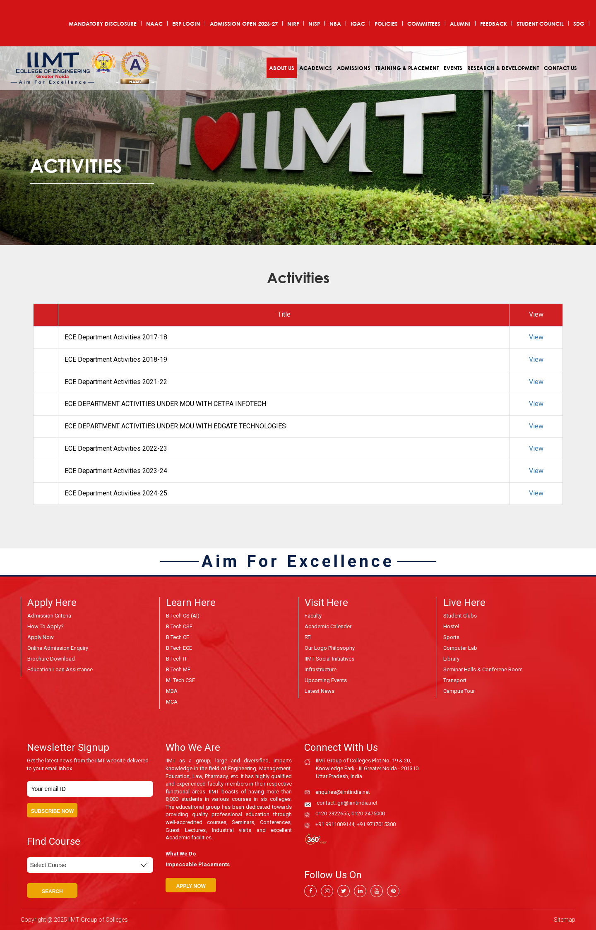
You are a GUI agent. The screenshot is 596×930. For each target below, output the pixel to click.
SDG (578, 23)
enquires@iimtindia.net (342, 792)
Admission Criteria (49, 616)
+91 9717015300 (376, 824)
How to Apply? (45, 626)
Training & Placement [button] (407, 68)
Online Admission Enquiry (57, 648)
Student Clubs (460, 616)
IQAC (358, 23)
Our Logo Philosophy (330, 648)
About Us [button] (281, 68)
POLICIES (386, 23)
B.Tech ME (178, 669)
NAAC (154, 23)
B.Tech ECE (179, 648)
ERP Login (186, 23)
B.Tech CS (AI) (182, 616)
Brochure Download (51, 659)
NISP (314, 23)
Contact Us (560, 68)
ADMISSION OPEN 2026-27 (244, 23)
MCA (172, 702)
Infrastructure (320, 669)
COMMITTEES (423, 23)
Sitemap (564, 919)
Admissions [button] (353, 68)
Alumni (460, 23)
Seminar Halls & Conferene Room (483, 669)
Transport (454, 680)
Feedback (493, 23)
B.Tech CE (177, 637)
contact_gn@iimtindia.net (347, 803)
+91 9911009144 (334, 824)
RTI (308, 637)
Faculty (313, 616)
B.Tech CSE (179, 626)
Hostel (451, 626)
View (536, 337)
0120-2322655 (332, 813)
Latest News (319, 691)
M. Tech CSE (180, 680)
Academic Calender (328, 626)
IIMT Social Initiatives (329, 659)
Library (451, 659)
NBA (335, 23)
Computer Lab (460, 648)
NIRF (293, 23)
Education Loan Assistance (60, 669)
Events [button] (453, 68)
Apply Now (40, 637)
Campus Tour (459, 691)
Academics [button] (315, 68)
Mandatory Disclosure (103, 23)
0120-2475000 (368, 813)
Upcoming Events (326, 680)
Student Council (540, 23)
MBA (172, 691)
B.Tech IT (176, 659)
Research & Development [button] (503, 68)
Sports (451, 637)
